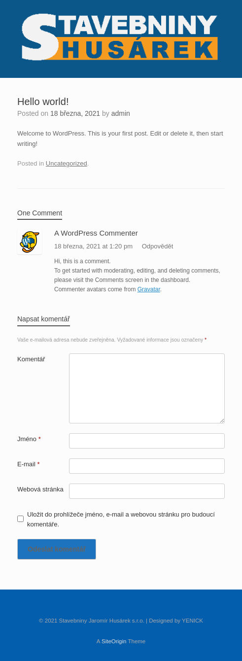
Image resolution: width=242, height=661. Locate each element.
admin (120, 113)
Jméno (29, 439)
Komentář (31, 359)
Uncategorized (66, 163)
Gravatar (149, 289)
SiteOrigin (114, 641)
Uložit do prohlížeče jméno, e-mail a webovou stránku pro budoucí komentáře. (121, 519)
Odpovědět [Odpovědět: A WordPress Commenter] (157, 246)
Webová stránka (40, 489)
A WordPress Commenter (96, 233)
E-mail (28, 464)
